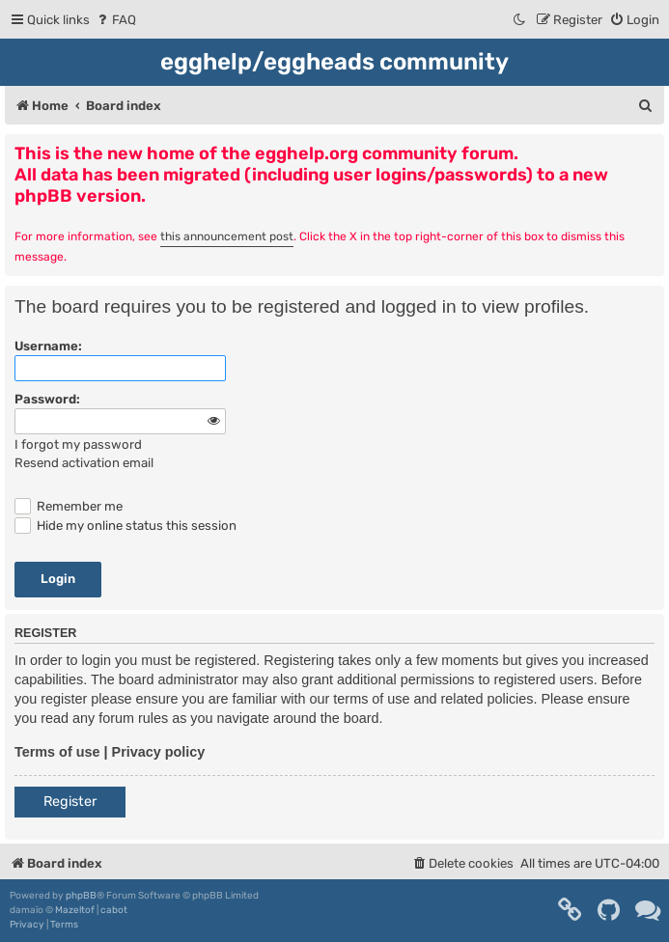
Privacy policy (159, 752)
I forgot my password (78, 444)
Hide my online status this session (125, 525)
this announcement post (226, 236)
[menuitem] (115, 20)
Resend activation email (83, 463)
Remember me (68, 506)
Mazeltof (75, 910)
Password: (47, 399)
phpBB (81, 895)
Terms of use (57, 752)
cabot (113, 910)
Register (70, 801)
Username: (48, 346)
